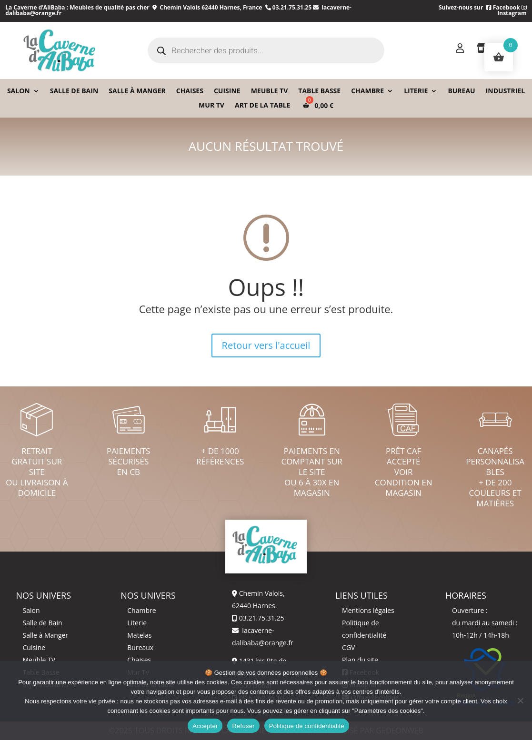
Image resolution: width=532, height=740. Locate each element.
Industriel (505, 91)
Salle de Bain (42, 622)
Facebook (503, 7)
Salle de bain (74, 91)
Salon (18, 91)
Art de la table (263, 105)
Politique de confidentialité (306, 726)
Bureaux (140, 647)
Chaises (189, 91)
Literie (416, 91)
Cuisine (227, 91)
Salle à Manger (137, 91)
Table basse (319, 91)
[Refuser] (520, 700)
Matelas (139, 635)
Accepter (205, 726)
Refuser (243, 726)
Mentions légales (368, 610)
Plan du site (360, 659)
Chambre (367, 91)
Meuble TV (269, 91)
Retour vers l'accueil (266, 345)
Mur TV (211, 105)
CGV (348, 647)
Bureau (461, 91)
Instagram (512, 11)
